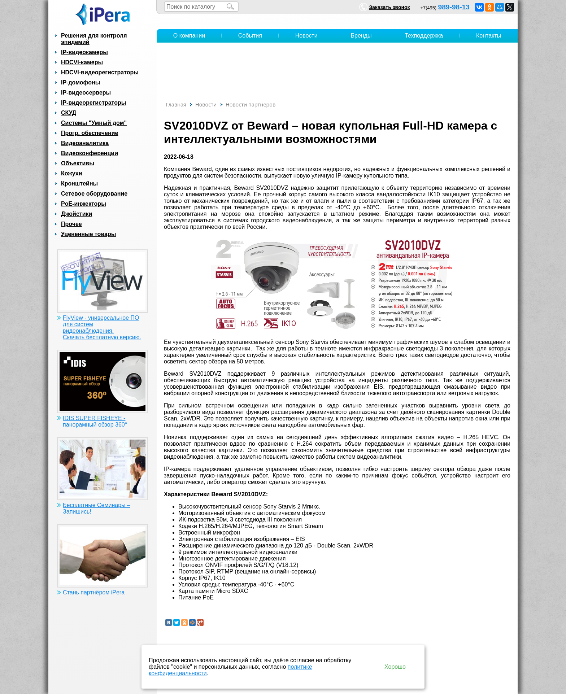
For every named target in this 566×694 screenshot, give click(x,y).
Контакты (488, 35)
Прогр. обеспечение (89, 133)
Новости (306, 35)
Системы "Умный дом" (94, 123)
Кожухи (71, 173)
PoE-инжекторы (83, 204)
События (250, 35)
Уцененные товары (88, 234)
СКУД (68, 113)
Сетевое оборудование (94, 194)
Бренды (361, 35)
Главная (176, 104)
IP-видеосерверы (86, 93)
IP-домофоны (80, 82)
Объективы (77, 163)
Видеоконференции (89, 153)
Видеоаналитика (85, 143)
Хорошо (395, 667)
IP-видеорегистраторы (93, 103)
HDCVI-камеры (82, 62)
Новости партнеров (250, 104)
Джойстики (76, 214)
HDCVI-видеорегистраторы (100, 72)
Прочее (71, 224)
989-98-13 (454, 7)
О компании (189, 35)
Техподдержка (424, 35)
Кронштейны (79, 183)
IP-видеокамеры (84, 52)
